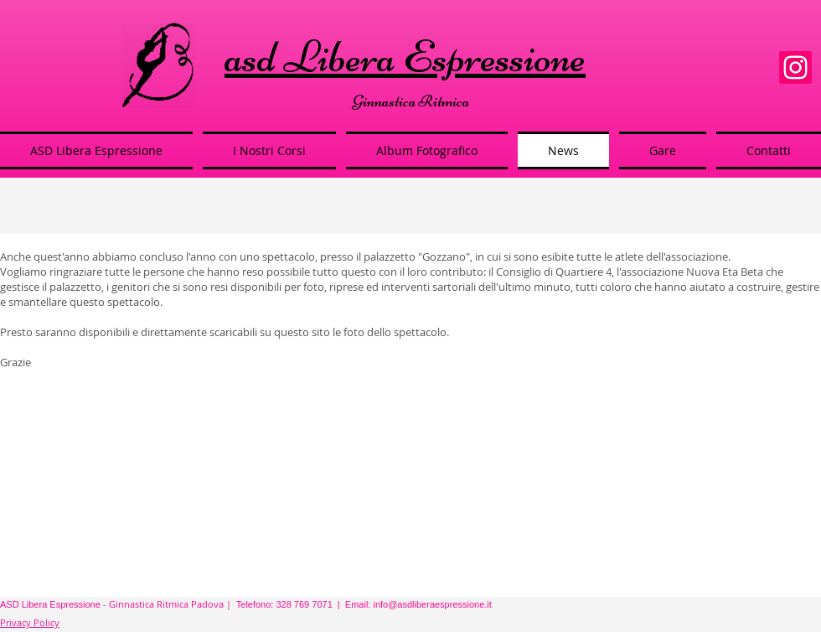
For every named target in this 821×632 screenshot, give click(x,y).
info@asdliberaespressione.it (432, 604)
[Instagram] (795, 67)
